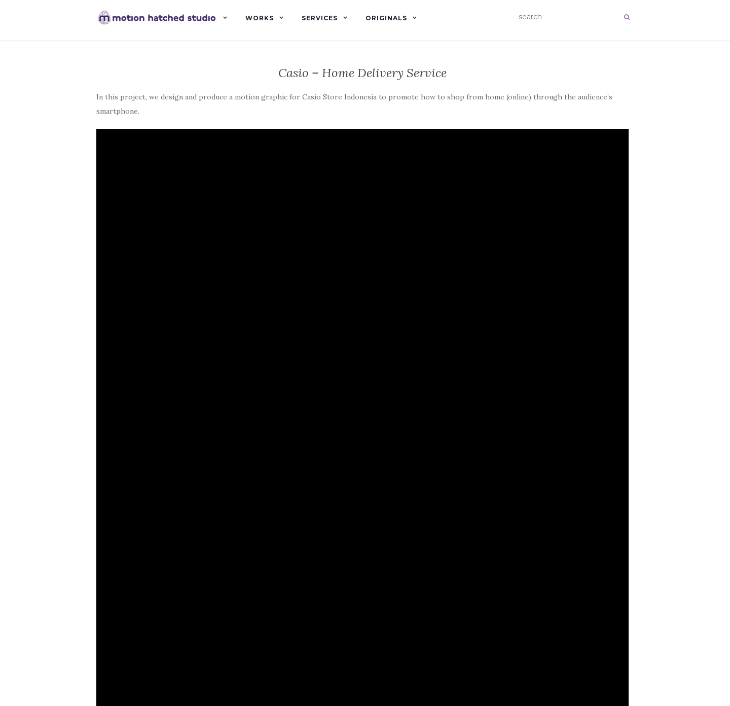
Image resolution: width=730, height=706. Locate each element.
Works (259, 18)
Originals (386, 18)
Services (320, 18)
